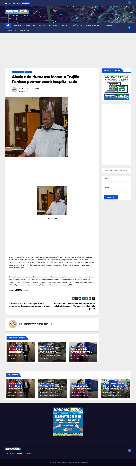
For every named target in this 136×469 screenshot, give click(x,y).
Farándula (77, 25)
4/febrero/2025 (79, 392)
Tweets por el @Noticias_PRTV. (116, 170)
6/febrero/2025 (16, 392)
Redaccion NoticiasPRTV (30, 89)
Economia (24, 30)
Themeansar (84, 462)
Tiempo (64, 25)
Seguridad (30, 25)
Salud (42, 25)
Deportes (11, 30)
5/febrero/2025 (48, 392)
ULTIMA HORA (28, 72)
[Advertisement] (68, 47)
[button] (125, 28)
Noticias (17, 25)
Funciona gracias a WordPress (58, 462)
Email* (116, 189)
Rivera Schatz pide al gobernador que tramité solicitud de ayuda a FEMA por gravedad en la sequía (74, 306)
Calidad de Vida (93, 25)
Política (53, 25)
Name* (116, 180)
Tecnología (110, 25)
